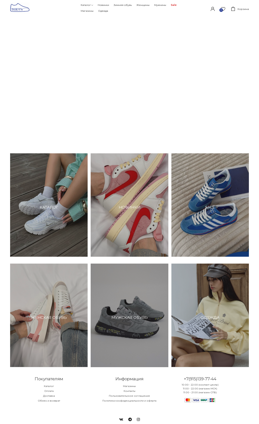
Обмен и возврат (49, 400)
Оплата (49, 390)
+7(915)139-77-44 (200, 378)
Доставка (49, 395)
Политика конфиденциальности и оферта (129, 400)
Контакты (129, 390)
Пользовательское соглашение (129, 395)
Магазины (129, 386)
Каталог (49, 386)
